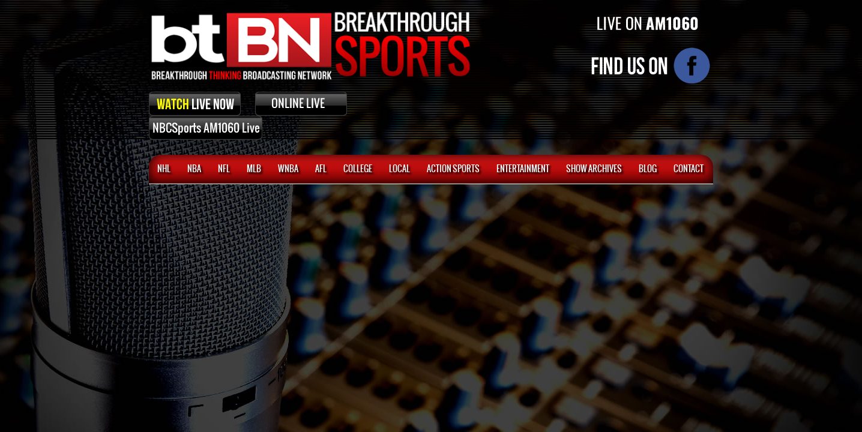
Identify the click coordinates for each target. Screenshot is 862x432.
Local (399, 169)
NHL (163, 169)
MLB (254, 169)
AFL (321, 169)
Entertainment (522, 169)
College (357, 169)
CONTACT (689, 169)
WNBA (288, 169)
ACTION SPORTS (453, 169)
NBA (194, 169)
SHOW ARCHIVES (594, 169)
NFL (224, 169)
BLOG (648, 169)
